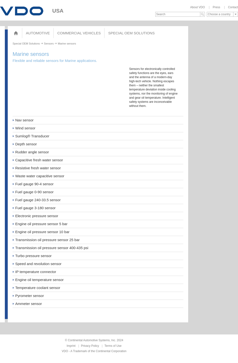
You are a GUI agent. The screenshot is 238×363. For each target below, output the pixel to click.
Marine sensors (67, 43)
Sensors (49, 43)
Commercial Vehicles (79, 33)
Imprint (71, 346)
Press (216, 7)
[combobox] (222, 14)
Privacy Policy (90, 346)
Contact (233, 7)
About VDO (197, 7)
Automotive (38, 33)
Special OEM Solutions (131, 33)
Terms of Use (113, 346)
